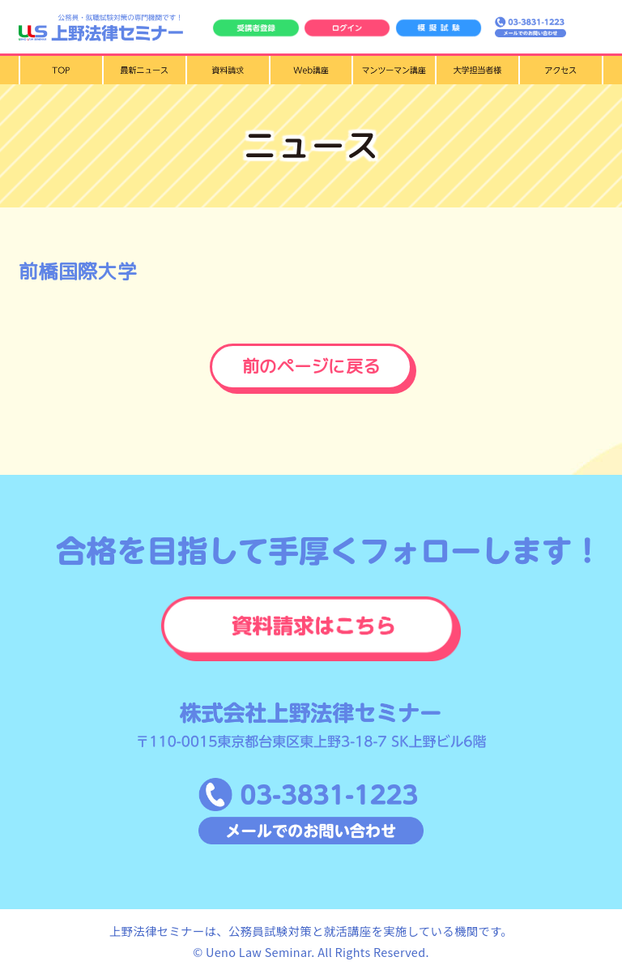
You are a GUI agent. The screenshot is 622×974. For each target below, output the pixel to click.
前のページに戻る (311, 366)
